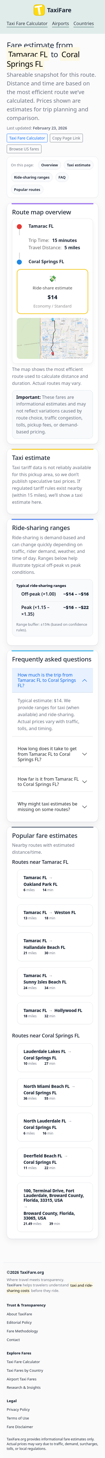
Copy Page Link (66, 138)
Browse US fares (24, 149)
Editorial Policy (19, 1322)
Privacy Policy (18, 1409)
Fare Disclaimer (20, 1426)
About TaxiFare (19, 1313)
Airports (60, 23)
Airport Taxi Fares (21, 1379)
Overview (49, 164)
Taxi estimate (78, 164)
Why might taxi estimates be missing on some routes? (47, 806)
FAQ (62, 177)
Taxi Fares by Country (25, 1370)
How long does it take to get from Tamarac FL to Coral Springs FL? (47, 753)
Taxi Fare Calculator (27, 23)
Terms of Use (18, 1418)
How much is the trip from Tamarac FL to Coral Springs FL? (47, 680)
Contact (13, 1339)
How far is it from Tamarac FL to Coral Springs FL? (48, 781)
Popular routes (27, 189)
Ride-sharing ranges (32, 177)
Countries (83, 23)
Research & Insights (24, 1387)
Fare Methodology (22, 1331)
